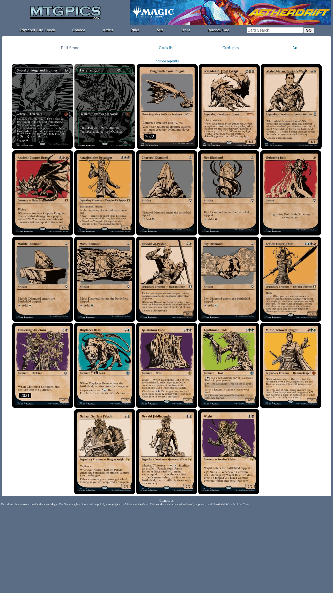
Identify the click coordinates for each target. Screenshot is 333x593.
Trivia (185, 30)
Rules (135, 30)
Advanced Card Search (37, 30)
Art (295, 48)
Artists (108, 30)
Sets (160, 30)
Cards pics (230, 48)
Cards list (166, 48)
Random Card (218, 30)
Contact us (166, 501)
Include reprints (166, 61)
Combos (78, 30)
